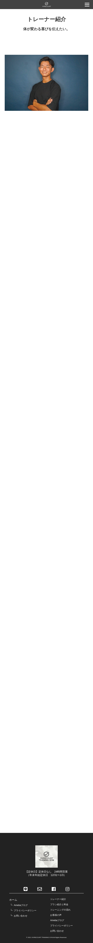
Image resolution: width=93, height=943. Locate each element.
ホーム (13, 899)
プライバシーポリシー (25, 910)
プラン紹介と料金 (59, 904)
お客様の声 (55, 915)
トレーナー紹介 (58, 899)
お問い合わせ (20, 915)
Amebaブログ (21, 905)
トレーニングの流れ (60, 909)
